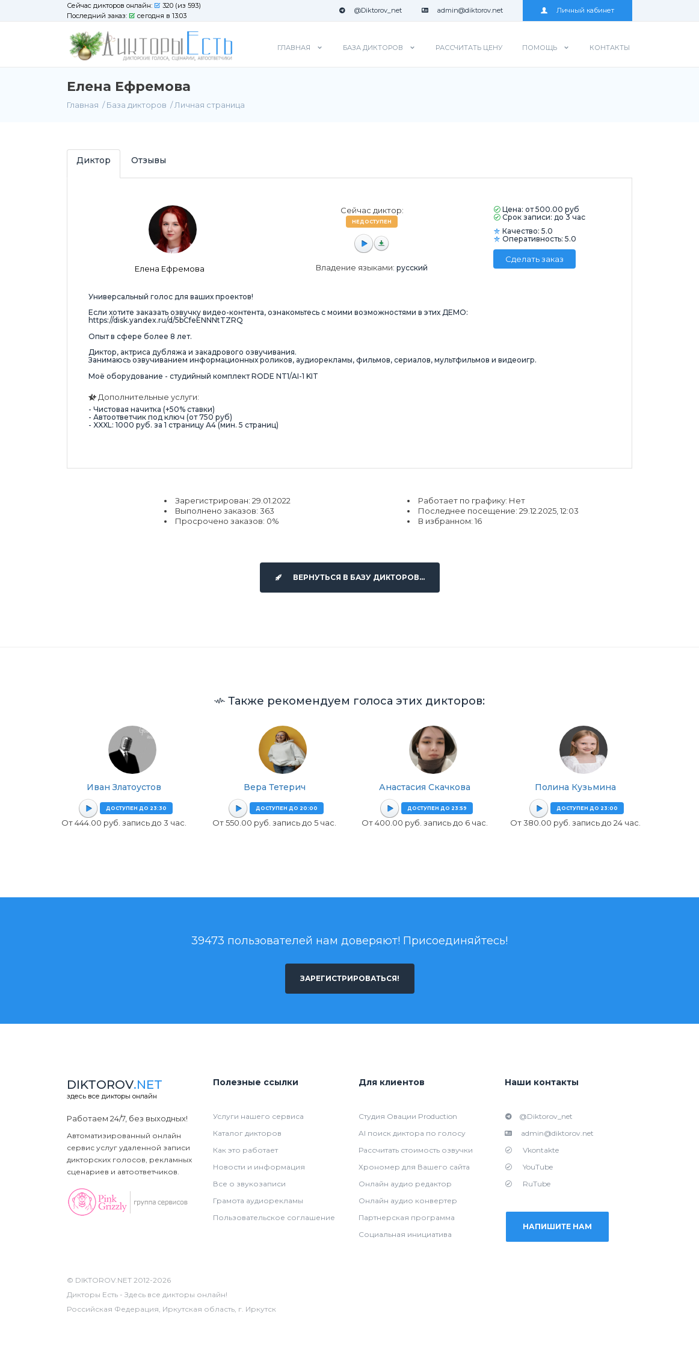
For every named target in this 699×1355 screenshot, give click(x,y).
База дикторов (373, 47)
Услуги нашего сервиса (258, 1116)
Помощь (539, 47)
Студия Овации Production (408, 1116)
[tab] (93, 163)
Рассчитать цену (469, 47)
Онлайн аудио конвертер (408, 1200)
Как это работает (245, 1149)
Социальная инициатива (405, 1234)
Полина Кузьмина (575, 787)
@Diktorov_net (370, 10)
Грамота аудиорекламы (258, 1200)
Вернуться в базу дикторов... (349, 577)
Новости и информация (259, 1166)
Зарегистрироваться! (350, 978)
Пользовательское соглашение (274, 1217)
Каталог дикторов (247, 1133)
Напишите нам (558, 1226)
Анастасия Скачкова (424, 787)
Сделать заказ (534, 259)
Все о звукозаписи (249, 1183)
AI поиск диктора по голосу (412, 1133)
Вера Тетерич (275, 787)
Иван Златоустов (124, 787)
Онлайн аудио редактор (405, 1183)
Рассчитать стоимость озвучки (416, 1149)
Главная (293, 47)
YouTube (529, 1166)
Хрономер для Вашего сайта (414, 1166)
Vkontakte (532, 1149)
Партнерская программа (407, 1217)
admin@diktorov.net (462, 10)
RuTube (527, 1183)
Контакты (610, 47)
